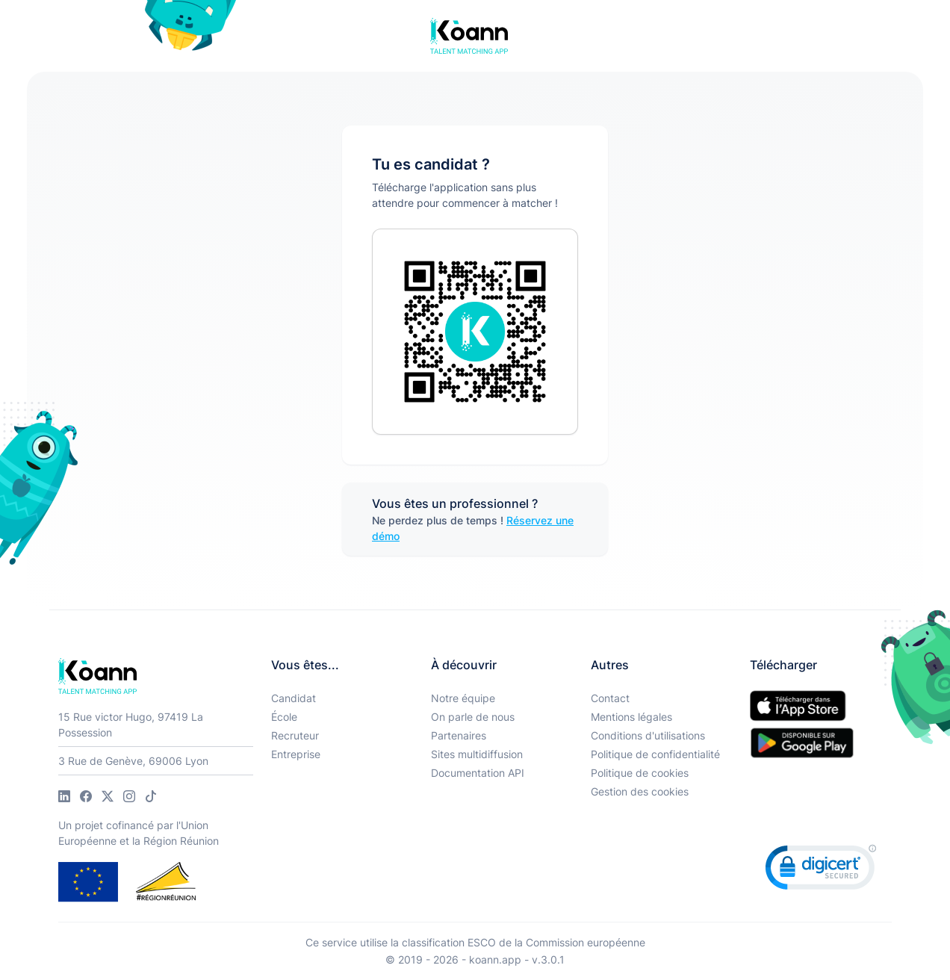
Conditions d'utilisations (648, 735)
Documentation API (477, 772)
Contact (610, 698)
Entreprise (295, 754)
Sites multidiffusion (477, 754)
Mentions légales (631, 716)
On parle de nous (473, 716)
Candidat (293, 698)
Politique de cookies (640, 772)
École (284, 716)
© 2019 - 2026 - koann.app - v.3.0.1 (475, 959)
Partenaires (458, 735)
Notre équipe (463, 698)
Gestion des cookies (640, 791)
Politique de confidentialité (655, 754)
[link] (821, 870)
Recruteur (295, 735)
